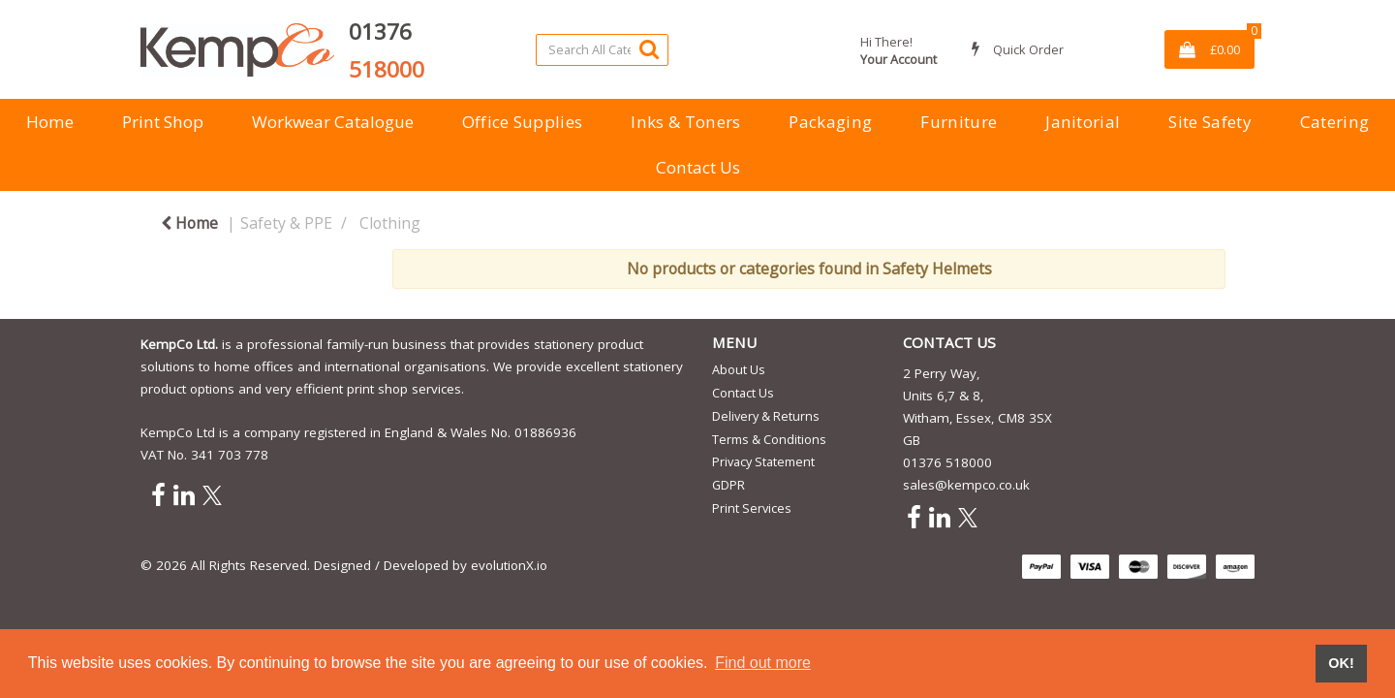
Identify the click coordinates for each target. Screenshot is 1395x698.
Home (50, 122)
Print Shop (162, 122)
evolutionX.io (509, 565)
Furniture (958, 122)
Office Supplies (522, 122)
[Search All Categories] (602, 50)
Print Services (751, 508)
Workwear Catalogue (333, 122)
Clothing (389, 223)
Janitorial (1082, 122)
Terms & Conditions (769, 439)
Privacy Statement (763, 461)
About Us (738, 369)
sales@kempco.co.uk (966, 484)
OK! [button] (1340, 663)
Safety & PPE (286, 223)
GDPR (728, 484)
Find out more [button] (763, 662)
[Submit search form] (649, 49)
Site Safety (1210, 122)
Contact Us (698, 167)
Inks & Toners (685, 122)
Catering (1335, 122)
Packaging (830, 122)
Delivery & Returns (766, 416)
